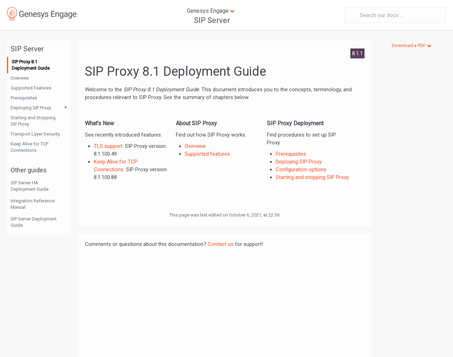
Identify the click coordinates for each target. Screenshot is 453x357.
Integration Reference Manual (33, 204)
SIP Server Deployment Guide (34, 222)
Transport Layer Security (35, 134)
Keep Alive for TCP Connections (29, 147)
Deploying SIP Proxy (31, 107)
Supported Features (31, 88)
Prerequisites (24, 97)
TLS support (108, 146)
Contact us (221, 244)
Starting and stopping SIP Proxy (312, 177)
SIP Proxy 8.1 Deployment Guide (31, 65)
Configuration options (301, 169)
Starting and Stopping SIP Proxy (33, 121)
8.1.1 (357, 53)
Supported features (207, 154)
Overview (20, 78)
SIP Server (212, 20)
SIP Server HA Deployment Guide (29, 186)
